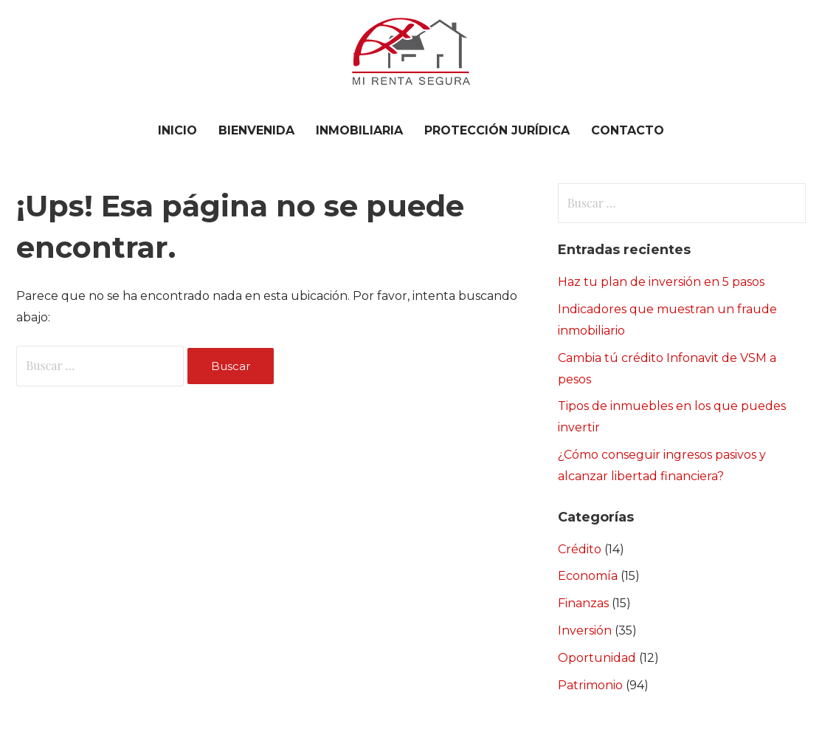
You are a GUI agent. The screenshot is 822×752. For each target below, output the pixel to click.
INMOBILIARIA (359, 130)
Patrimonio (590, 685)
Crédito (579, 549)
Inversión (585, 630)
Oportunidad (597, 658)
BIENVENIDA (256, 130)
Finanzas (583, 603)
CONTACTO (627, 130)
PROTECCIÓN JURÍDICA (497, 130)
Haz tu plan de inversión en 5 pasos (661, 282)
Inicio (177, 130)
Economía (588, 576)
